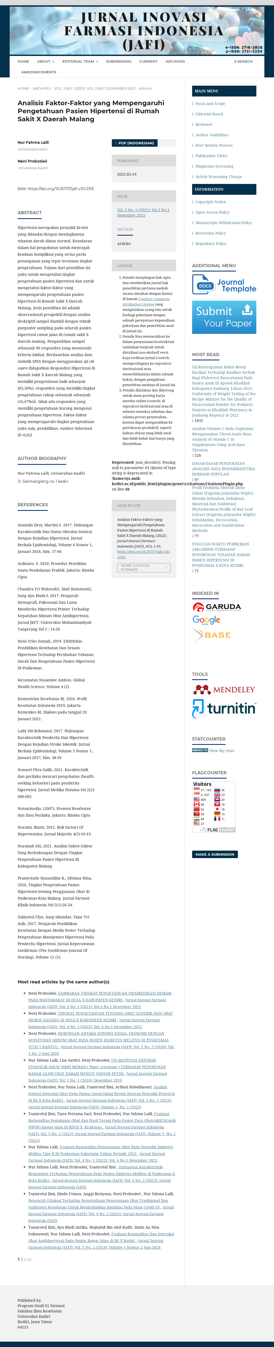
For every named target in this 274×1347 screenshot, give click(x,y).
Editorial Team (78, 61)
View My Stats (221, 750)
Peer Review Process (214, 145)
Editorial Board (209, 113)
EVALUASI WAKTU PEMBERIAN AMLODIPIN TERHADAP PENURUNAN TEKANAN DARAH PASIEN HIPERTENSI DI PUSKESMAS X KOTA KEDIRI (221, 554)
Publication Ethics (211, 155)
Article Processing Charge (219, 176)
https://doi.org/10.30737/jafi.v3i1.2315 (61, 188)
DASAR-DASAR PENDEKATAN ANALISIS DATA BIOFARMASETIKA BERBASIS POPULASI (223, 469)
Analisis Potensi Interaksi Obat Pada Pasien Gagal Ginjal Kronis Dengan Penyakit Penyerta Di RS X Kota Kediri (101, 1093)
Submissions (118, 61)
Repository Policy (211, 243)
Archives (175, 61)
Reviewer (204, 124)
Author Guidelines (212, 134)
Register (232, 9)
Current (148, 61)
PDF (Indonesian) (135, 143)
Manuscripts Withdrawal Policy (224, 222)
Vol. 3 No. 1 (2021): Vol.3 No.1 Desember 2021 (94, 88)
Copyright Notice (211, 201)
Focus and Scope (210, 103)
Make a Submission (215, 854)
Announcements (38, 72)
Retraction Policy (211, 233)
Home (23, 61)
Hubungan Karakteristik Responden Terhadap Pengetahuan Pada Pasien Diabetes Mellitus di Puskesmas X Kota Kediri (101, 1173)
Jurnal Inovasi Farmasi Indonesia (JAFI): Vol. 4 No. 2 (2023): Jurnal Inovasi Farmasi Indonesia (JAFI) (101, 1214)
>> (29, 1258)
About (44, 61)
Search (243, 61)
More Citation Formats (135, 567)
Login (251, 9)
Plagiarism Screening (215, 166)
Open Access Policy (213, 212)
